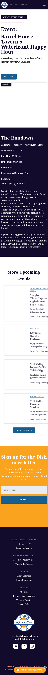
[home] (18, 5)
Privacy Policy (24, 604)
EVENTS (24, 571)
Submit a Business (24, 548)
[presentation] (20, 511)
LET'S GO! (9, 76)
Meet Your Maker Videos (24, 559)
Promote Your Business (24, 596)
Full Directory (24, 543)
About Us (24, 591)
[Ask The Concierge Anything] (30, 670)
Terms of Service (24, 600)
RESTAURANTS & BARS (24, 539)
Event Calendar (24, 575)
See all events (24, 430)
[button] (44, 5)
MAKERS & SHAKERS (24, 555)
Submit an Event (24, 580)
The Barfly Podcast (24, 564)
